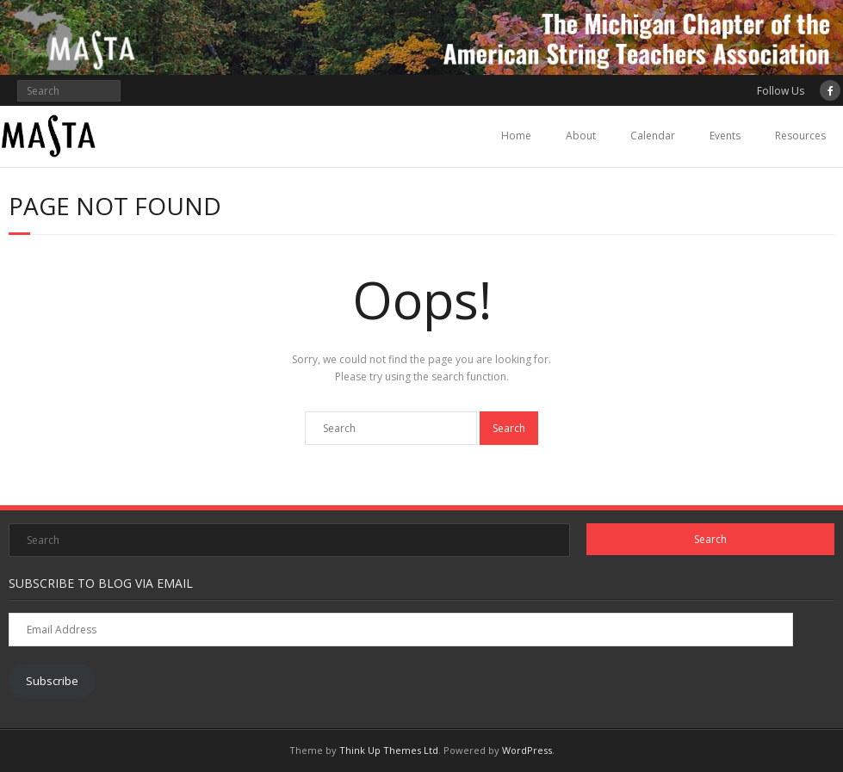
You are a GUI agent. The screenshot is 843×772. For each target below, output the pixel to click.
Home (516, 135)
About (581, 135)
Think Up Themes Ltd (388, 750)
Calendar (652, 135)
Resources (800, 135)
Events (725, 135)
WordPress (527, 750)
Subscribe (52, 681)
